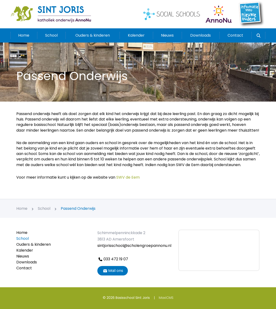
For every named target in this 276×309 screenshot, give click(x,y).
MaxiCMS (166, 297)
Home (23, 35)
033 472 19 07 (112, 259)
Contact (235, 35)
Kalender (136, 35)
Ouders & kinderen (92, 35)
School (51, 35)
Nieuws (167, 35)
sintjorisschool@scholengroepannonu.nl (134, 245)
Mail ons (112, 270)
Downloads (200, 35)
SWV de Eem (128, 177)
